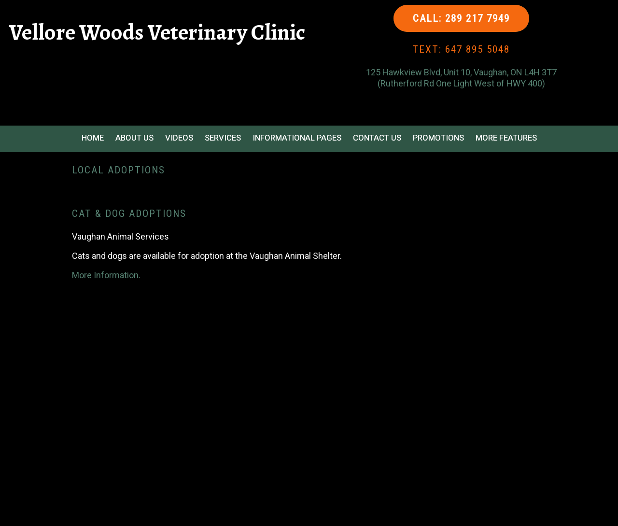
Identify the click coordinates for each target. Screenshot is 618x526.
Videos (179, 137)
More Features (506, 137)
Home (93, 137)
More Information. (106, 275)
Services (223, 137)
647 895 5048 (477, 49)
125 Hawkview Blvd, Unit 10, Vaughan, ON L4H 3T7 (461, 72)
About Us (134, 137)
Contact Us (377, 137)
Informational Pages (297, 137)
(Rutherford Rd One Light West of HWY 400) (461, 83)
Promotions (438, 137)
